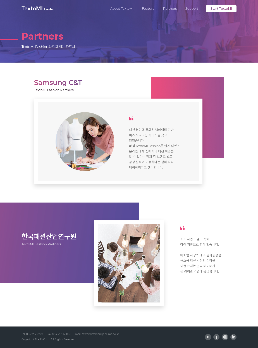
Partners (170, 9)
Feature (148, 9)
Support (191, 9)
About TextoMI (121, 9)
